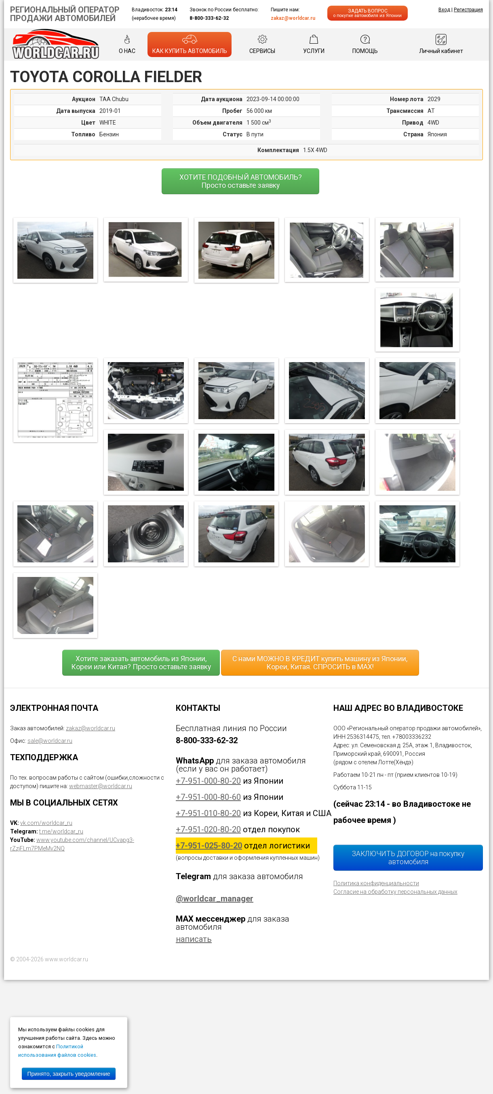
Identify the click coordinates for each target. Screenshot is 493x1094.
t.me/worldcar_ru (61, 831)
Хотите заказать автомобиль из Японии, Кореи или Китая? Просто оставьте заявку (141, 663)
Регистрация (468, 10)
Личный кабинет (441, 44)
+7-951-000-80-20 (208, 781)
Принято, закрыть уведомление (68, 1074)
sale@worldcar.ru (49, 741)
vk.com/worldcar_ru (46, 823)
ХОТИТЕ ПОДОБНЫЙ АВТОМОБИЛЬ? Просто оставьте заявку (240, 181)
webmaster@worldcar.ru (100, 786)
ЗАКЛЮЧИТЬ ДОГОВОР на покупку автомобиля (408, 858)
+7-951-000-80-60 (208, 797)
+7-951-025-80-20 (209, 845)
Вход (444, 10)
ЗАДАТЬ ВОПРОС (367, 13)
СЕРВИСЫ (262, 44)
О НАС (127, 44)
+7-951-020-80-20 (208, 829)
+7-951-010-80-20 (208, 813)
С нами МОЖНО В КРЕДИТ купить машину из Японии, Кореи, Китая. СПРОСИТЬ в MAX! (319, 663)
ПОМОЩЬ (365, 44)
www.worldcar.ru (66, 959)
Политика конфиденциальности (376, 883)
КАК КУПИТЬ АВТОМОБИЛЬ (189, 44)
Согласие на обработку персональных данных (395, 891)
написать (194, 939)
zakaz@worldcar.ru (293, 18)
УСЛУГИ (313, 44)
